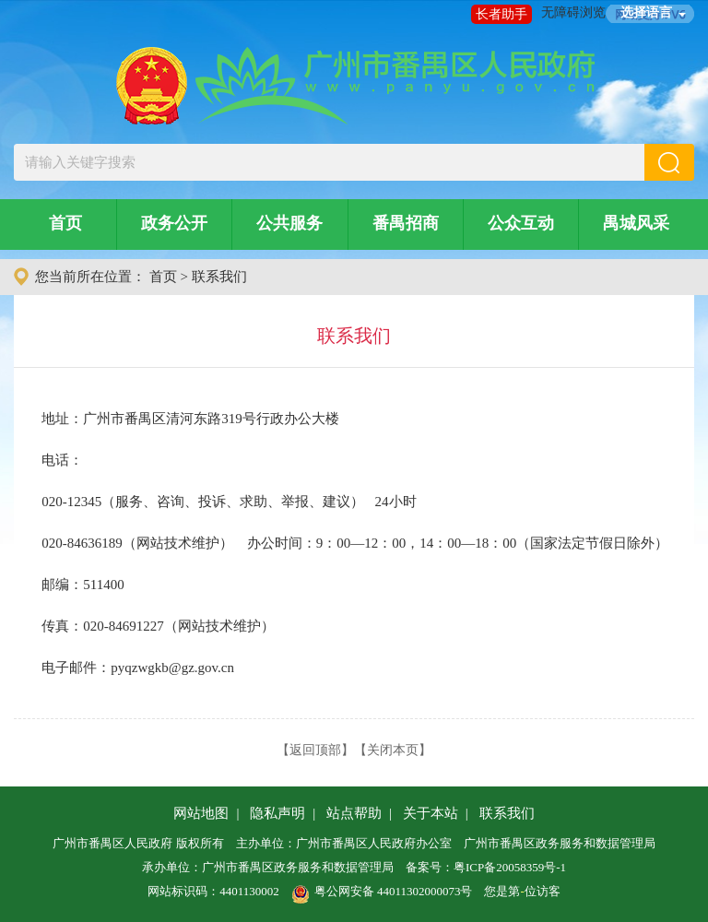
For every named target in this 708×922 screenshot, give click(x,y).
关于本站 (430, 813)
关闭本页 (393, 750)
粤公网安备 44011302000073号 (382, 891)
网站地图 (201, 813)
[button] (669, 162)
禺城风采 (636, 223)
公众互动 (521, 223)
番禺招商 (405, 223)
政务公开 (174, 223)
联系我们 (219, 276)
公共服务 (289, 223)
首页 (65, 223)
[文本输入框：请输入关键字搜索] (328, 162)
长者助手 (501, 14)
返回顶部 (315, 750)
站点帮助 (354, 813)
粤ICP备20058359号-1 (510, 867)
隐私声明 (277, 813)
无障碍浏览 (573, 12)
